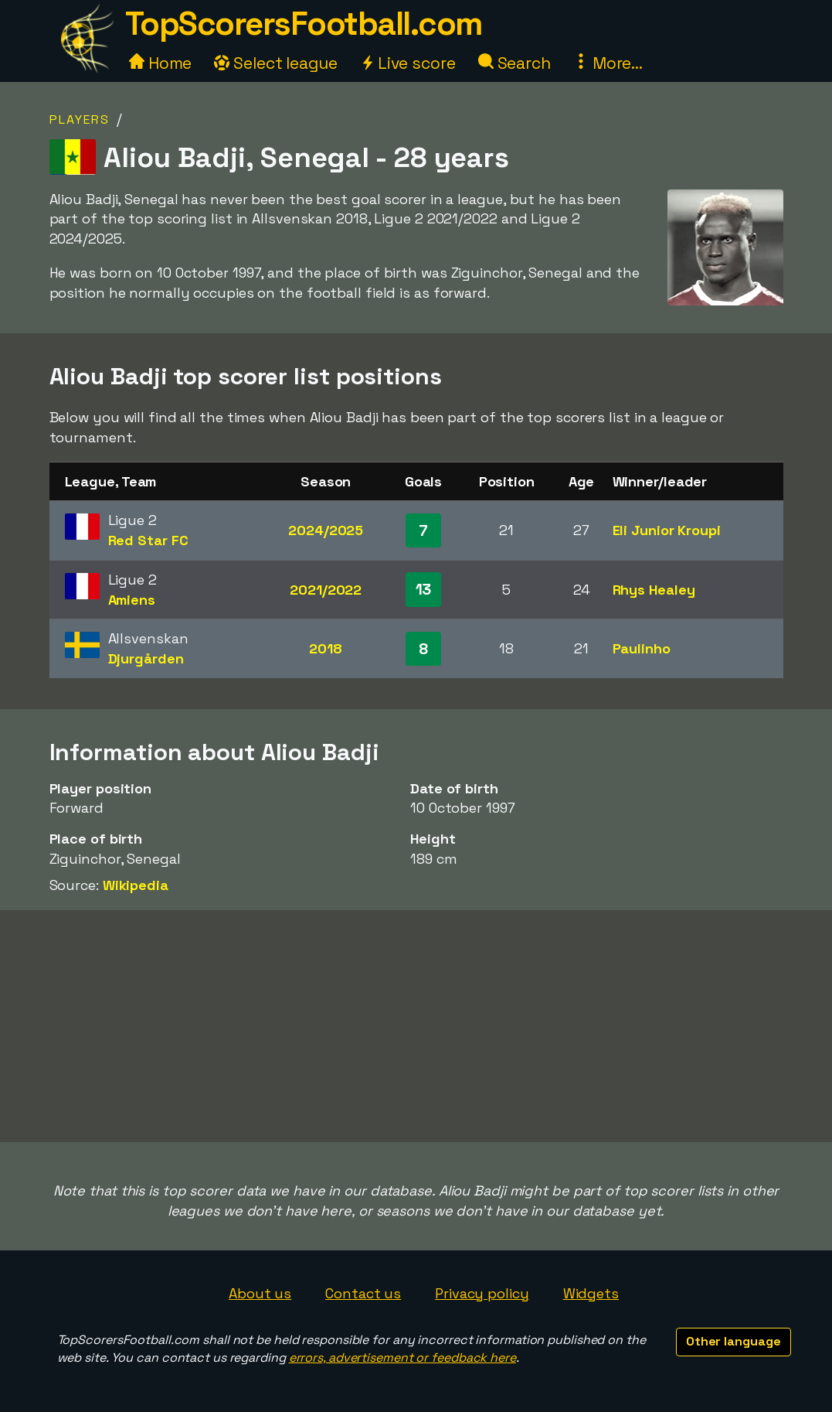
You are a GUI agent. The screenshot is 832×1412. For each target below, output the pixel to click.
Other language (733, 1341)
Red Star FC (148, 540)
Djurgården (146, 658)
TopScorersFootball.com (303, 23)
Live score (408, 63)
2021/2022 (326, 590)
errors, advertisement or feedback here (402, 1357)
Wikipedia (135, 885)
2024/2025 (325, 530)
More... (608, 63)
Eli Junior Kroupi (667, 530)
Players (79, 119)
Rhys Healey (654, 590)
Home (160, 63)
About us (260, 1293)
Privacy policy (482, 1293)
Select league (276, 63)
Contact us (363, 1293)
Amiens (131, 600)
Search (514, 63)
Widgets (591, 1293)
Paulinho (642, 648)
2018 (325, 648)
